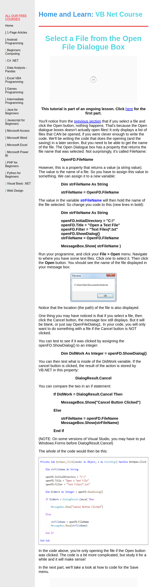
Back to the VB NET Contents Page (93, 537)
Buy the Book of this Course (76, 573)
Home (9, 25)
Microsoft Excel (17, 145)
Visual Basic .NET (19, 183)
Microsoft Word (17, 137)
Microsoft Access (18, 130)
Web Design (15, 190)
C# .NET (12, 60)
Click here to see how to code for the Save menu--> (105, 529)
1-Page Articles (17, 32)
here (129, 58)
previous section (87, 71)
